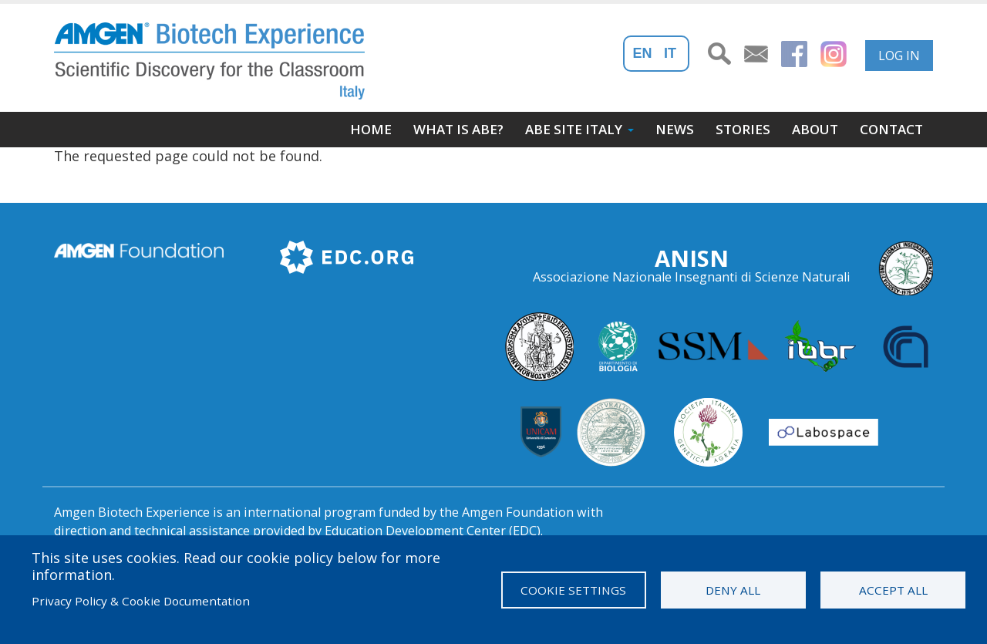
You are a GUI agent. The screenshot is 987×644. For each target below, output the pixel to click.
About (815, 129)
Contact (891, 129)
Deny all (733, 590)
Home (371, 129)
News (674, 129)
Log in (899, 55)
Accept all (893, 590)
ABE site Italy (573, 129)
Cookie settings (573, 590)
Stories (743, 129)
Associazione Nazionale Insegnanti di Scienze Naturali (692, 276)
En (642, 53)
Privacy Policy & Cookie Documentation (141, 601)
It (670, 53)
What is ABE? (458, 129)
